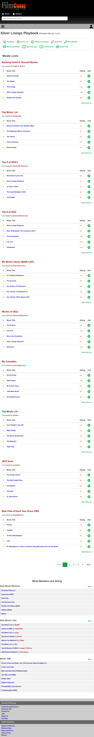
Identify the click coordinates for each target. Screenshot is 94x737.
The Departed (11, 441)
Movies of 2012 (10, 311)
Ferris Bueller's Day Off (15, 425)
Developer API (6, 709)
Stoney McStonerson (20, 166)
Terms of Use (6, 733)
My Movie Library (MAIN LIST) (18, 262)
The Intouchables (13, 236)
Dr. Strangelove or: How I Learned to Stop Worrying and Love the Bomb (32, 546)
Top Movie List (10, 112)
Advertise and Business (9, 707)
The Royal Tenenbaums (15, 436)
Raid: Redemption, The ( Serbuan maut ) (21, 231)
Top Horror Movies (8, 636)
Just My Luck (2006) (8, 675)
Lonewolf (16, 465)
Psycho (9, 525)
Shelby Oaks (5, 678)
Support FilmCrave (8, 726)
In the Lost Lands (7, 667)
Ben (16, 644)
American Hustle (12, 76)
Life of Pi (10, 242)
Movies (7, 14)
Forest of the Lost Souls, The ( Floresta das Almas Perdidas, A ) (24, 663)
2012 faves (7, 461)
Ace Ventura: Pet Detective (16, 286)
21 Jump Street (12, 496)
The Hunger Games (13, 475)
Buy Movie (10, 42)
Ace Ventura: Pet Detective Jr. (17, 291)
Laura (17, 632)
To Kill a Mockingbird (14, 535)
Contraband (11, 486)
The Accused (11, 281)
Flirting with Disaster (14, 97)
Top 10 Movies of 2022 (9, 648)
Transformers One (7, 602)
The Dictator (11, 325)
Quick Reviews (32, 47)
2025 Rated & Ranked (9, 652)
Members (19, 14)
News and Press (7, 730)
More (89, 586)
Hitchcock (10, 347)
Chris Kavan (23, 652)
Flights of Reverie (7, 682)
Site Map (4, 718)
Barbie (3, 614)
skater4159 (19, 629)
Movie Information (13, 47)
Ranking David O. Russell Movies (20, 62)
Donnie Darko (11, 147)
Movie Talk (64, 47)
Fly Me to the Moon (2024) (10, 606)
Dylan (22, 640)
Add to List (24, 42)
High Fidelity (11, 430)
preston (16, 415)
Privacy (4, 735)
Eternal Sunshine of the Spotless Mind (20, 126)
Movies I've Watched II (9, 640)
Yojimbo (9, 530)
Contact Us (5, 711)
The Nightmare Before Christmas (18, 131)
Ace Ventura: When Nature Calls (18, 297)
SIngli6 (17, 625)
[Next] (88, 565)
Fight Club (10, 446)
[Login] (91, 27)
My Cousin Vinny (13, 386)
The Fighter (11, 81)
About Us (4, 716)
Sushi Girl (5, 598)
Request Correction (42, 42)
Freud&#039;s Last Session (11, 686)
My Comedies (9, 361)
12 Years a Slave (12, 186)
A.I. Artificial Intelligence (15, 275)
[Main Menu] (2, 27)
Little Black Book (13, 391)
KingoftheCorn (18, 515)
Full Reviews (48, 47)
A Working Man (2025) (9, 690)
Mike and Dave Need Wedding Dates (14, 671)
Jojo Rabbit (11, 197)
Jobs (3, 714)
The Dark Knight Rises (15, 480)
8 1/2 (8, 541)
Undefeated (11, 247)
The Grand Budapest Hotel (16, 192)
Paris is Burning (12, 142)
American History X (8, 590)
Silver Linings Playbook (15, 92)
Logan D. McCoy (19, 66)
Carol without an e (19, 266)
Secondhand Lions (13, 397)
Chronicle (10, 491)
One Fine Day (11, 375)
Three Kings (11, 87)
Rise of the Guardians (14, 336)
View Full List (86, 103)
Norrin (19, 636)
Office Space (11, 380)
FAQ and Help (6, 728)
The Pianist (11, 136)
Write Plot (58, 42)
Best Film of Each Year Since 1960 (20, 511)
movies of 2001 (6, 629)
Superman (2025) (7, 594)
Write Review (72, 42)
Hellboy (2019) (6, 610)
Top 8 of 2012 (9, 212)
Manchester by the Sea (15, 176)
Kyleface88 (17, 116)
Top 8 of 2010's (10, 162)
